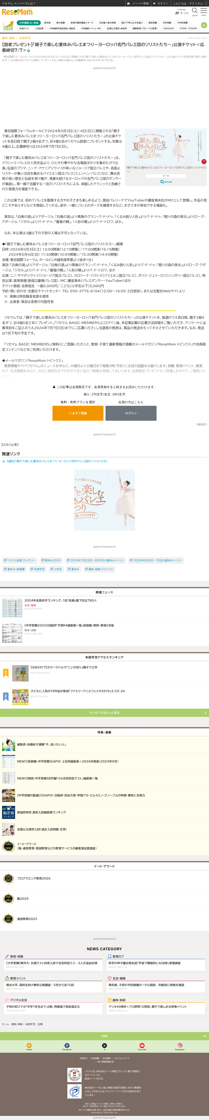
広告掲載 (95, 1058)
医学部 (47, 23)
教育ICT (118, 956)
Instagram (179, 1049)
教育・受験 (16, 956)
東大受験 (60, 23)
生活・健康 (119, 978)
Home (29, 1049)
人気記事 (39, 28)
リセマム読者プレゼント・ (21, 560)
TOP (105, 1036)
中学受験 (167, 23)
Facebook (66, 1049)
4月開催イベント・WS (91, 28)
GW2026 (168, 28)
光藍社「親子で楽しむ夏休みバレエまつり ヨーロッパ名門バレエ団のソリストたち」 (57, 461)
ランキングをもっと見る (104, 712)
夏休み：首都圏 (15, 569)
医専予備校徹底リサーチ (82, 23)
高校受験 (152, 23)
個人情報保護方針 (106, 1062)
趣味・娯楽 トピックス (101, 569)
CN (185, 13)
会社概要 (107, 1058)
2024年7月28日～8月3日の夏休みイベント (97, 560)
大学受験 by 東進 (28, 23)
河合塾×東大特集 (107, 23)
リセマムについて (121, 1058)
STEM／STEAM (188, 28)
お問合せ (84, 1058)
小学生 (58, 569)
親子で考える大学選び (132, 23)
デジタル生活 (18, 1000)
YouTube (142, 1049)
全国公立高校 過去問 (117, 28)
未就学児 (39, 569)
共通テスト (24, 28)
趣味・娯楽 (119, 1000)
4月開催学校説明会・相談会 (62, 28)
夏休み (75, 569)
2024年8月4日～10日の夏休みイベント (157, 560)
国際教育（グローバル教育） (145, 28)
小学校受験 (182, 23)
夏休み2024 (53, 560)
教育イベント (18, 978)
